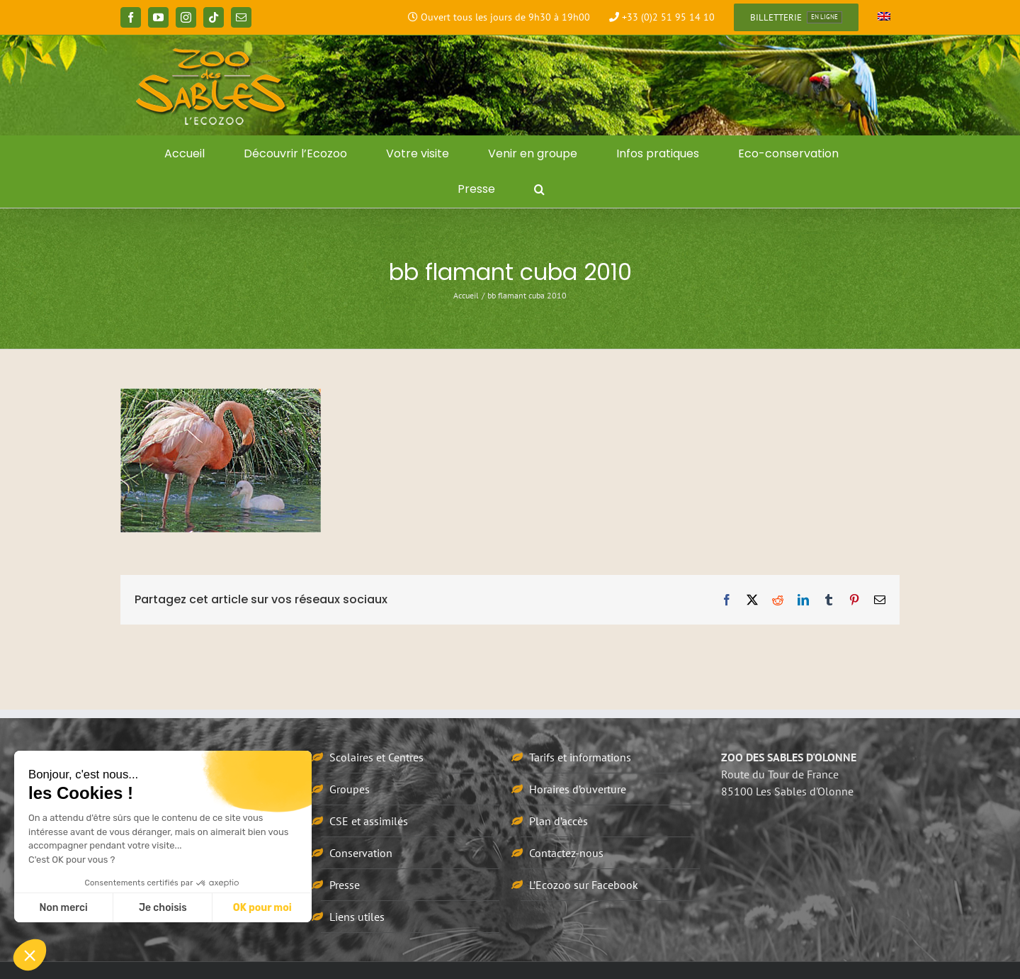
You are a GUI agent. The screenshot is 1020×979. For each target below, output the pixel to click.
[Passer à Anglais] (884, 17)
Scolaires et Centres (376, 757)
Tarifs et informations (580, 757)
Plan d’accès (558, 821)
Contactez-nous (566, 853)
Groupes (349, 789)
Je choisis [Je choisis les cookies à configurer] (163, 908)
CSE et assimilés (368, 821)
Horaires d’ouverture (577, 789)
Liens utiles (357, 917)
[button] (539, 189)
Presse (344, 885)
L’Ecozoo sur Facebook (583, 885)
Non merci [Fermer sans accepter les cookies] (63, 908)
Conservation (360, 853)
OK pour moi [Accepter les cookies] (262, 908)
